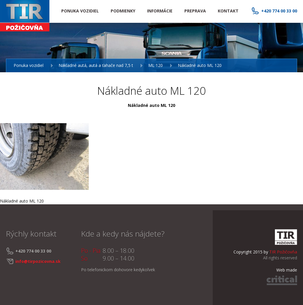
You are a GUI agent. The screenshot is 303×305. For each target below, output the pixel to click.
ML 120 (155, 65)
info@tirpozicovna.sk (38, 261)
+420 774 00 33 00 (279, 11)
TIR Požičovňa (24, 15)
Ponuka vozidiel (28, 65)
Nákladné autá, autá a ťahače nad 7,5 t (96, 65)
